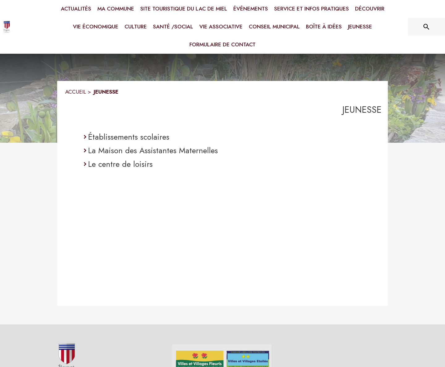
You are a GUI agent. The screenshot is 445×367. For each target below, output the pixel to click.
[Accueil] (7, 27)
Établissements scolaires (128, 137)
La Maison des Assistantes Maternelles (153, 150)
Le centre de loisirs (120, 164)
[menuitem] (76, 9)
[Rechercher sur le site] (426, 27)
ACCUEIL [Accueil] (75, 91)
